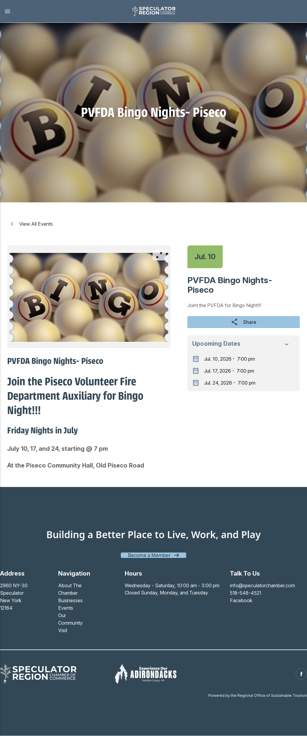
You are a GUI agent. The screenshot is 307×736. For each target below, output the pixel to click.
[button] (63, 11)
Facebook (241, 600)
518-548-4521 (246, 593)
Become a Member (149, 555)
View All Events (30, 223)
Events (65, 607)
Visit (62, 629)
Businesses (70, 600)
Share (243, 322)
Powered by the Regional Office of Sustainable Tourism (257, 693)
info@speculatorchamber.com (262, 585)
